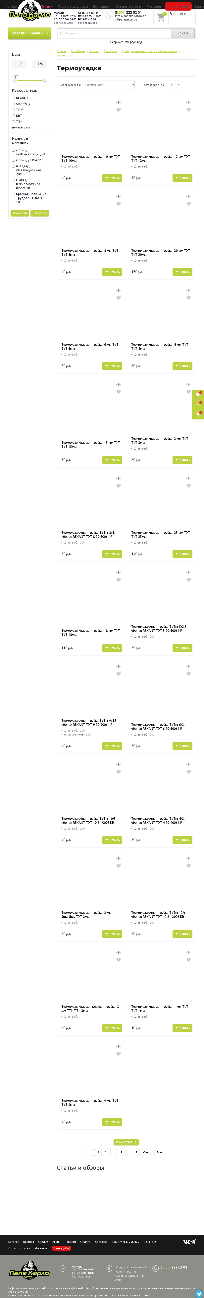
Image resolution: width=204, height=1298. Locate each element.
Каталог (44, 4)
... (129, 1152)
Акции (56, 1241)
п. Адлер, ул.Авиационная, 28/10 (27, 169)
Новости (70, 1241)
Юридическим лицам (125, 1241)
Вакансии (150, 1241)
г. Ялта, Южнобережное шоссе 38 (26, 183)
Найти (183, 32)
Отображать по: (154, 84)
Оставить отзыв (122, 4)
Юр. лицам (104, 4)
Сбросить (40, 212)
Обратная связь (126, 19)
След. (147, 1152)
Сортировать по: (70, 84)
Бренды (55, 4)
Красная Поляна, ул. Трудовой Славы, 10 (29, 197)
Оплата (85, 1241)
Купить (112, 177)
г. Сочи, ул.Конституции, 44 (28, 151)
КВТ (17, 115)
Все (159, 1152)
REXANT (20, 97)
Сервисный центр (177, 4)
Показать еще (126, 1141)
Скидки (43, 1241)
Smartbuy (21, 103)
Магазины (40, 1247)
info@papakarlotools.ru (131, 15)
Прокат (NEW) (156, 4)
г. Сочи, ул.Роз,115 (28, 159)
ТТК (17, 121)
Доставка (101, 1241)
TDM (17, 109)
